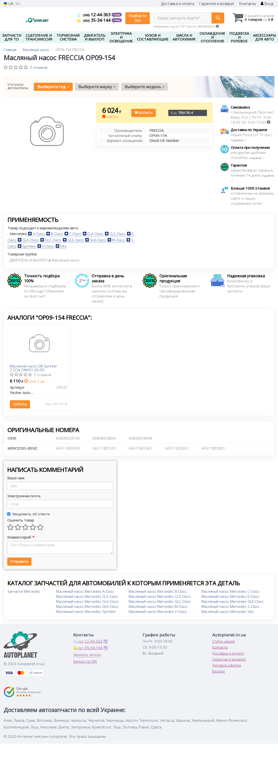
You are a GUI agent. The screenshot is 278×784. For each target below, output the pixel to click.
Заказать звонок (87, 654)
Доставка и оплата (177, 3)
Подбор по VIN (137, 18)
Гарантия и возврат (216, 3)
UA (8, 3)
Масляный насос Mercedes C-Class (230, 591)
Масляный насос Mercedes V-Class (158, 611)
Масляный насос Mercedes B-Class (158, 591)
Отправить (19, 561)
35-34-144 (94, 20)
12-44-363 (94, 14)
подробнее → (239, 140)
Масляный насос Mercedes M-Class (158, 606)
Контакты (247, 3)
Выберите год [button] (53, 86)
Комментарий (20, 537)
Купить (143, 112)
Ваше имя (15, 478)
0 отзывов (39, 67)
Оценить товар (20, 520)
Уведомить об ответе (28, 513)
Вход (267, 3)
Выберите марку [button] (96, 86)
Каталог (218, 671)
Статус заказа (223, 641)
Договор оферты (226, 665)
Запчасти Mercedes (23, 591)
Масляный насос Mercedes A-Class (85, 591)
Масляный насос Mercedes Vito (227, 611)
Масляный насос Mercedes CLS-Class (160, 596)
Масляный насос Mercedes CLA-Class (87, 596)
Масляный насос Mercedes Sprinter (86, 611)
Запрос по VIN (85, 661)
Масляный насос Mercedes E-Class (230, 596)
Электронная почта (23, 496)
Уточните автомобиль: (18, 86)
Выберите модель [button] (144, 86)
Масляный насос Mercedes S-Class (230, 606)
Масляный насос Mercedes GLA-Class (87, 601)
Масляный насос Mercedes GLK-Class (87, 606)
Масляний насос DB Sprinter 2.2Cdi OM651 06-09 (33, 368)
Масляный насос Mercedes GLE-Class (232, 601)
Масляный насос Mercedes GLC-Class (160, 601)
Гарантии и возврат (229, 659)
